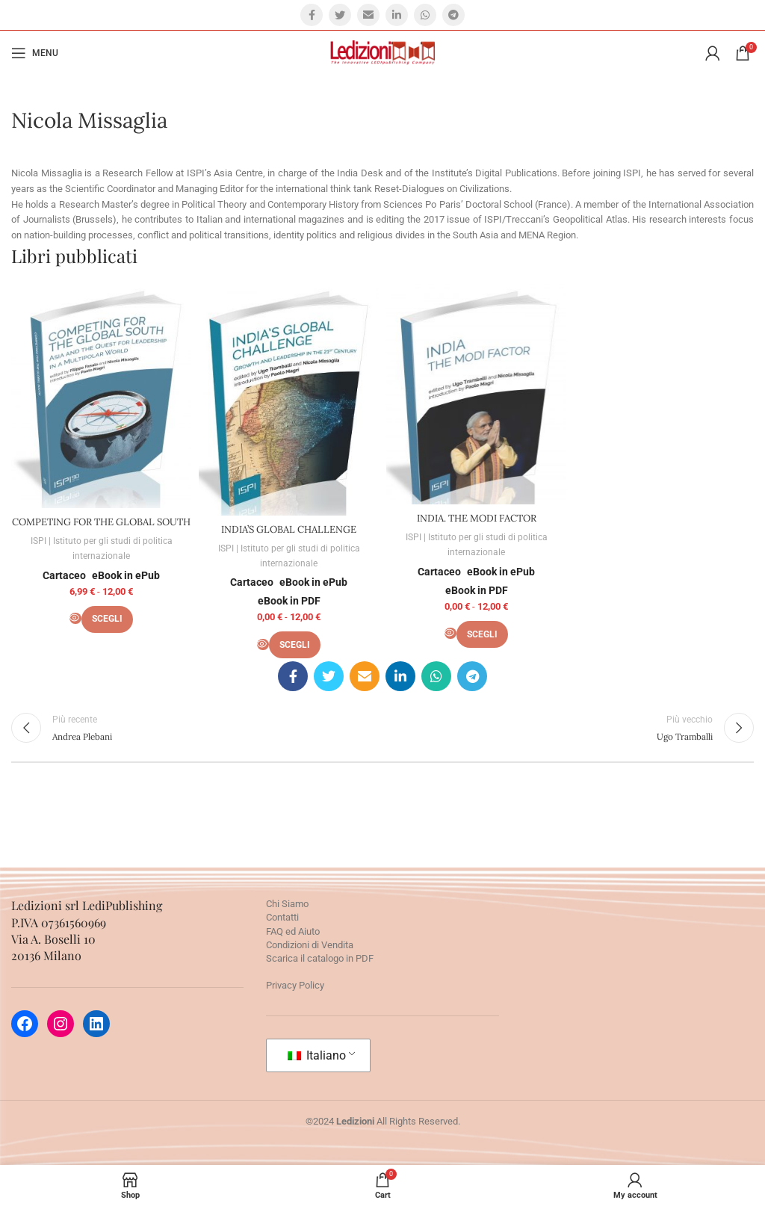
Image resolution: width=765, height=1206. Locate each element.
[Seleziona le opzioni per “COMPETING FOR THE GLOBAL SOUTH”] (107, 619)
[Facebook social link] (311, 15)
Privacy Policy (295, 985)
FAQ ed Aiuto (293, 931)
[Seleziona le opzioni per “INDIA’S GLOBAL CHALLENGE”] (294, 644)
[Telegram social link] (453, 15)
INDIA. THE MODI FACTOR (476, 518)
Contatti (282, 918)
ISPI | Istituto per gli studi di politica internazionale (102, 548)
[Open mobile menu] (35, 53)
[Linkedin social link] (396, 15)
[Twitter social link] (340, 15)
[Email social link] (368, 15)
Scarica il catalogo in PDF (320, 958)
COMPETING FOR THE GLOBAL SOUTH (101, 522)
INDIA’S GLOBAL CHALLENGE (288, 529)
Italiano (317, 1055)
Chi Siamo (287, 903)
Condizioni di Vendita (309, 944)
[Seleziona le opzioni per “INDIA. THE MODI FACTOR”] (482, 634)
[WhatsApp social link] (425, 15)
